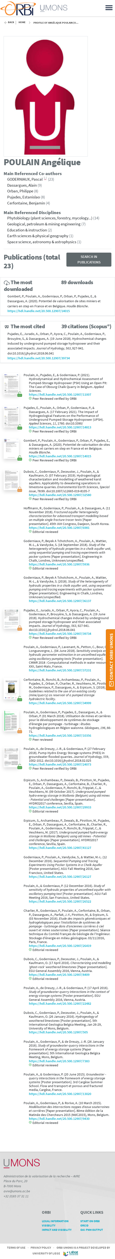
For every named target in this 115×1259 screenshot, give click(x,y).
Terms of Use (16, 1247)
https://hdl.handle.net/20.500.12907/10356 (60, 736)
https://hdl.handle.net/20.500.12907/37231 (60, 670)
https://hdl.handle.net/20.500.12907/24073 (60, 764)
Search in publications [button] (89, 259)
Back (11, 22)
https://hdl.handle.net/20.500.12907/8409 (59, 975)
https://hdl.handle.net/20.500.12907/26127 (60, 877)
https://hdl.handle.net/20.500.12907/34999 (60, 703)
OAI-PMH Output (93, 1230)
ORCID (86, 1225)
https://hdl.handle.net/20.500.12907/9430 (59, 1119)
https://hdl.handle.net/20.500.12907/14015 (38, 311)
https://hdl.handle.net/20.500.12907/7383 (59, 1061)
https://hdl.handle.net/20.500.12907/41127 (60, 848)
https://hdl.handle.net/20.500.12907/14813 (60, 427)
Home (22, 22)
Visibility (50, 1225)
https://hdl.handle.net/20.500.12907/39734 (38, 358)
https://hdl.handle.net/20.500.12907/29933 (60, 807)
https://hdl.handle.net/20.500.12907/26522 (60, 901)
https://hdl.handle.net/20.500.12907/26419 (60, 946)
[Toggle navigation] (109, 7)
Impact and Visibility (56, 1232)
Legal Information (57, 1221)
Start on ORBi (91, 1221)
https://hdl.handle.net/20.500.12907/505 (58, 1032)
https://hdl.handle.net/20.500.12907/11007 (60, 395)
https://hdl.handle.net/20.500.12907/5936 (59, 564)
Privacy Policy (41, 1247)
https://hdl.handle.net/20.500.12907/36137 (60, 601)
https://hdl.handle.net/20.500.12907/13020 (60, 1094)
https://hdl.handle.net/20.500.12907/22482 (60, 1004)
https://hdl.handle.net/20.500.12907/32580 (60, 495)
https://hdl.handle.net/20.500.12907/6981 (59, 528)
